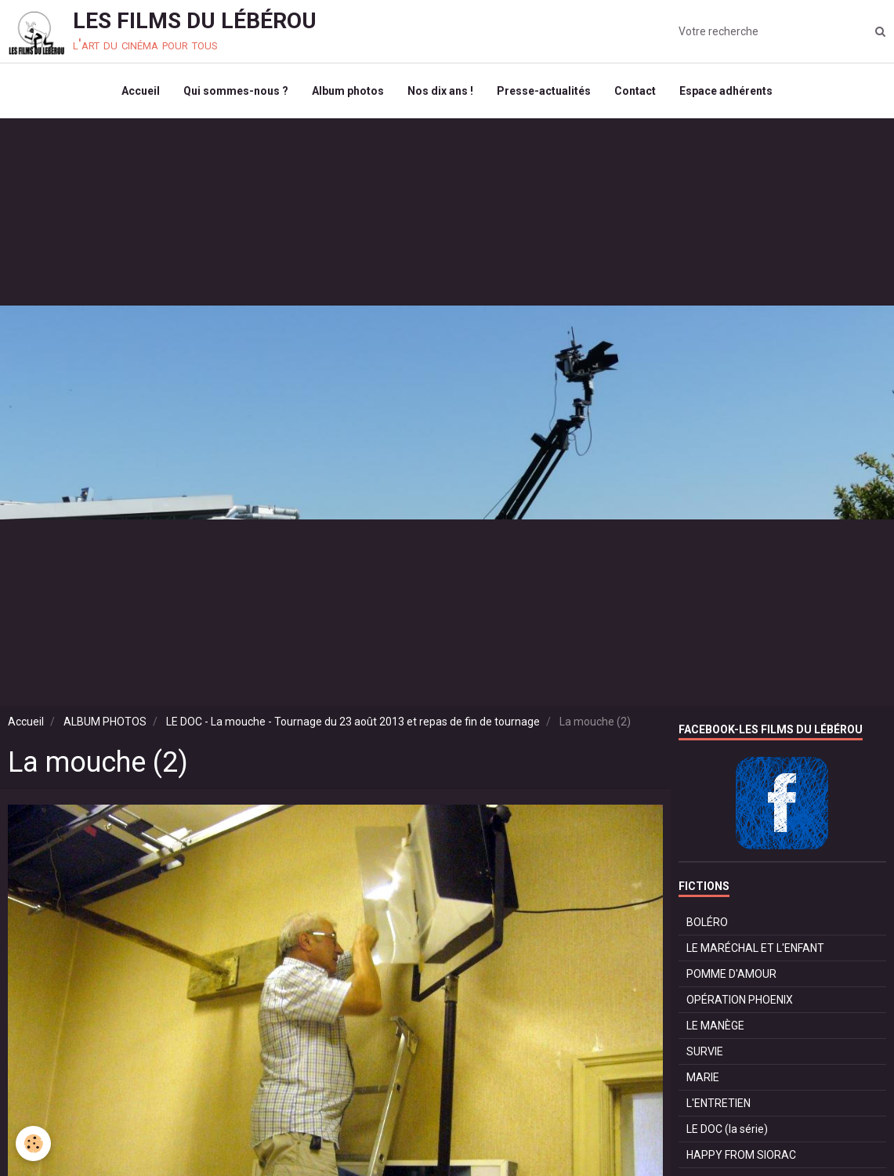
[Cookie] (33, 1143)
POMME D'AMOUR (731, 974)
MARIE (702, 1077)
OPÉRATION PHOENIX (739, 999)
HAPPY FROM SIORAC (741, 1155)
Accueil (140, 91)
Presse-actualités (544, 91)
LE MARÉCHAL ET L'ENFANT (755, 948)
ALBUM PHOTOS (105, 721)
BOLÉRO (707, 922)
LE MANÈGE (715, 1025)
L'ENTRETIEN (718, 1103)
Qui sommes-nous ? (235, 91)
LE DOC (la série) (727, 1129)
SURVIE (704, 1051)
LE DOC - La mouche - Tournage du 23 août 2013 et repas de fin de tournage (353, 721)
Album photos (348, 91)
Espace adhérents (726, 91)
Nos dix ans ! (440, 91)
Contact (635, 91)
